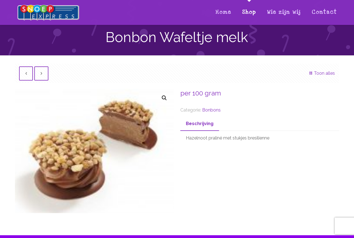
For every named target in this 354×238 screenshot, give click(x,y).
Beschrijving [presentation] (200, 123)
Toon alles (321, 73)
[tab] (199, 124)
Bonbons (211, 110)
